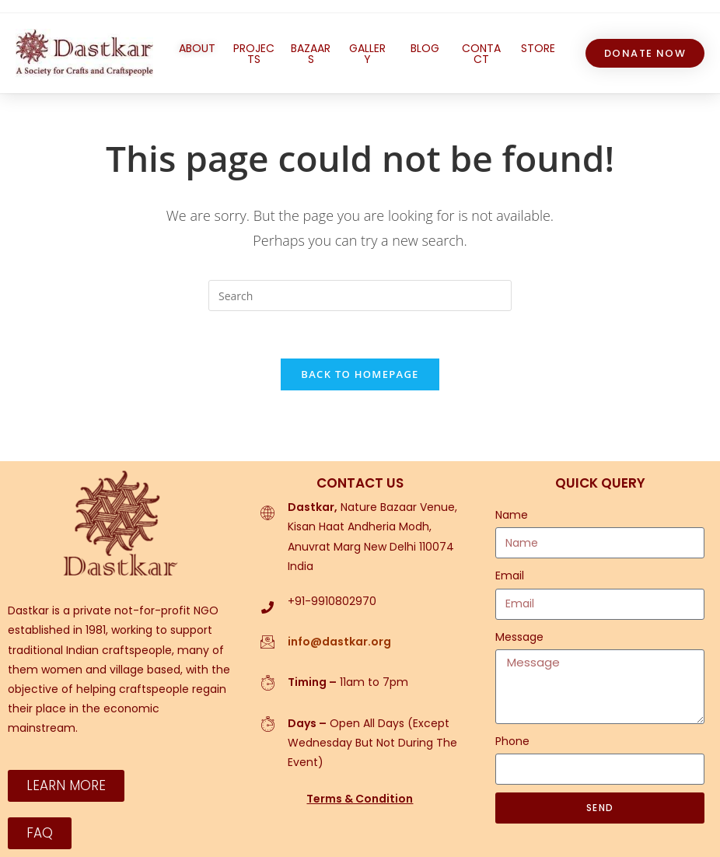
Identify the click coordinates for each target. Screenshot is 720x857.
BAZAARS (310, 53)
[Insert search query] (360, 295)
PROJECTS (253, 53)
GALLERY (367, 53)
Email (509, 576)
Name (511, 515)
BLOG (425, 48)
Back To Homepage (359, 374)
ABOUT (197, 48)
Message (519, 637)
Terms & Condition (359, 798)
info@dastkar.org (339, 641)
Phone (512, 741)
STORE (538, 48)
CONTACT (481, 53)
